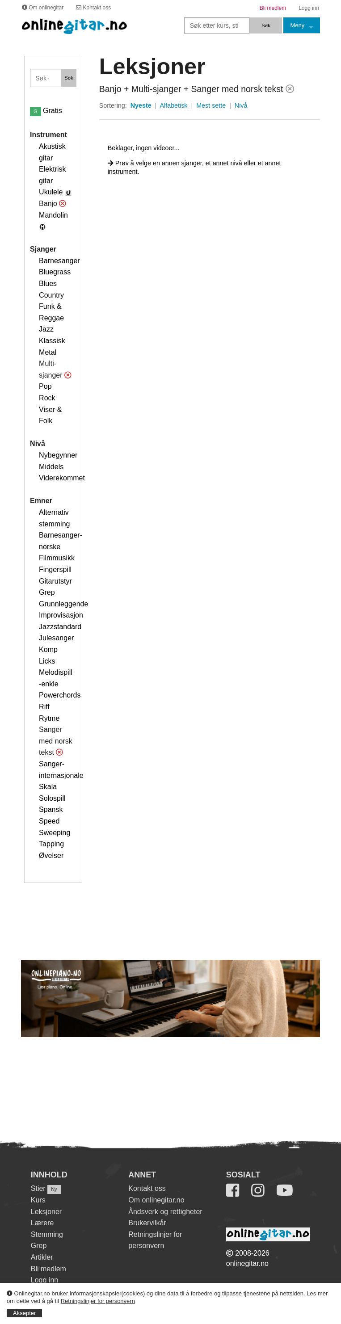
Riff (44, 706)
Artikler (42, 1257)
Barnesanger (59, 261)
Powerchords (59, 695)
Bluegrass (55, 272)
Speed (49, 821)
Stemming (47, 1234)
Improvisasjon (61, 615)
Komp (48, 649)
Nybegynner (58, 455)
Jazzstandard (60, 626)
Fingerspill (55, 569)
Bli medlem (48, 1269)
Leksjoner (46, 1211)
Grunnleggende (63, 604)
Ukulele (51, 192)
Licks (47, 661)
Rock (47, 398)
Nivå (241, 105)
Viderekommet (62, 478)
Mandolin (53, 215)
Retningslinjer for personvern (98, 1301)
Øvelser (51, 855)
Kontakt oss (147, 1188)
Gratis (46, 110)
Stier (38, 1188)
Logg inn (44, 1280)
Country (51, 295)
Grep (47, 592)
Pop (45, 386)
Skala (48, 786)
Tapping (51, 844)
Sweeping (54, 832)
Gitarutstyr (55, 581)
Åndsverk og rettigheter (165, 1211)
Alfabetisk (173, 105)
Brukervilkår (147, 1223)
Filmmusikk (57, 558)
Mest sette (211, 105)
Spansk (51, 809)
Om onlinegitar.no (156, 1200)
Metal (47, 352)
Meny (297, 25)
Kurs (38, 1200)
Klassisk (52, 341)
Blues (48, 283)
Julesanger (56, 638)
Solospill (52, 798)
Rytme (49, 718)
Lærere (42, 1223)
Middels (51, 467)
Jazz (46, 329)
